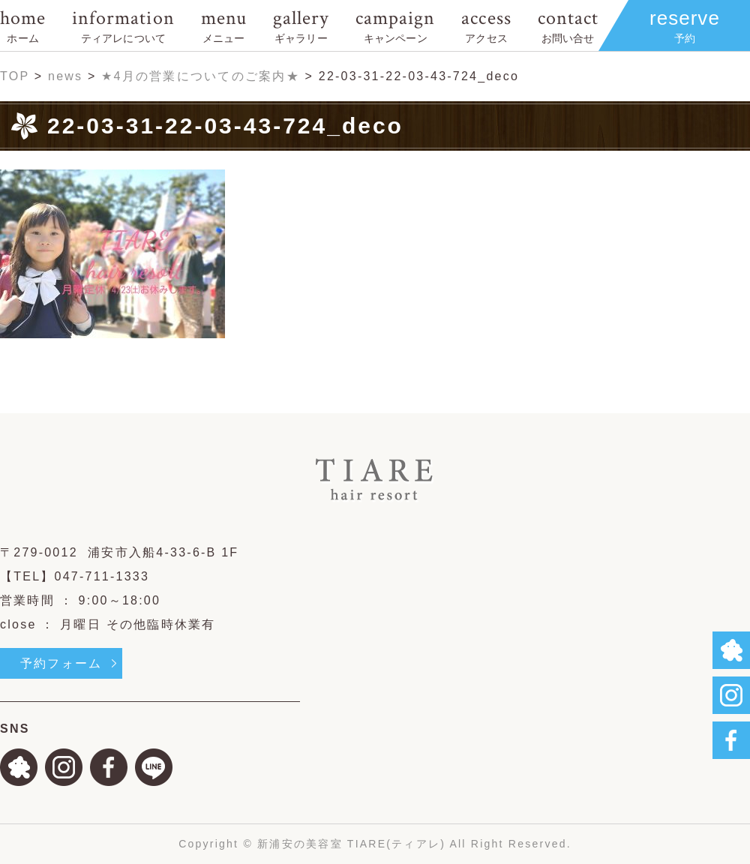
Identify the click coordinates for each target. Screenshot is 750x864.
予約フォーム (61, 663)
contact (568, 25)
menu (224, 25)
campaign (395, 25)
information (123, 25)
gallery (301, 25)
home (23, 25)
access (486, 25)
